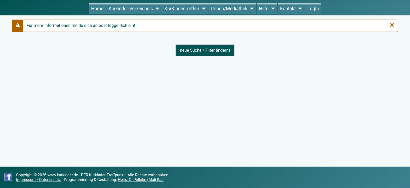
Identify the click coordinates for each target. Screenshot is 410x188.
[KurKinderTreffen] (202, 8)
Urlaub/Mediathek (229, 8)
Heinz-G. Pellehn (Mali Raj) (141, 179)
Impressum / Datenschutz (38, 179)
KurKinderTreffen (181, 8)
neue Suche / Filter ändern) (205, 50)
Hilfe (263, 8)
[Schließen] (392, 25)
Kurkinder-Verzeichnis (131, 8)
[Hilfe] (272, 8)
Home (97, 8)
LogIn (313, 8)
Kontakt (288, 8)
